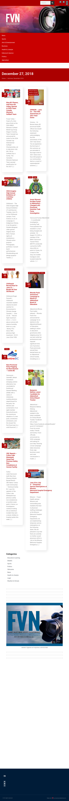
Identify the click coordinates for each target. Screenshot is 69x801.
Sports (4, 39)
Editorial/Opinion (33, 90)
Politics (4, 56)
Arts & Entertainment (8, 42)
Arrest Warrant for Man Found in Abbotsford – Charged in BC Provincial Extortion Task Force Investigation (35, 206)
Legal (35, 177)
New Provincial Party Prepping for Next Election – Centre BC (12, 367)
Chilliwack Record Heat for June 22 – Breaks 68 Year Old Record (12, 287)
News (3, 35)
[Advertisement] (55, 18)
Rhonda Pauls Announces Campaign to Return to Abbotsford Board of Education (35, 298)
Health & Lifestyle (7, 49)
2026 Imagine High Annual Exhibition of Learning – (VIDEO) (11, 195)
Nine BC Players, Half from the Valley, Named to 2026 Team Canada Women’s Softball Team (12, 108)
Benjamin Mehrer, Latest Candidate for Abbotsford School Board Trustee (35, 395)
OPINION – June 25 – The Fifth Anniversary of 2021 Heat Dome (36, 113)
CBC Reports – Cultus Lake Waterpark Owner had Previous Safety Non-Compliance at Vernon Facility (12, 460)
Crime (30, 177)
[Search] (52, 3)
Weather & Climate (33, 94)
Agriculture (5, 60)
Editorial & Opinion (8, 53)
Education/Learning (10, 178)
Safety (11, 438)
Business (5, 46)
